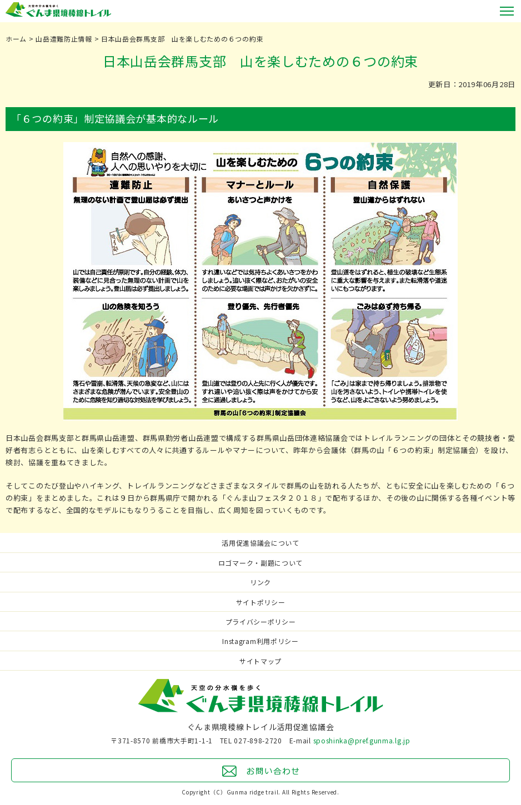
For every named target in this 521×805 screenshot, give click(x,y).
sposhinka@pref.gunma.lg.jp (361, 740)
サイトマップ (260, 661)
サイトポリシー (260, 602)
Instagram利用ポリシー (260, 641)
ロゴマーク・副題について (260, 562)
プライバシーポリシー (261, 621)
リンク (260, 582)
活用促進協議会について (260, 542)
